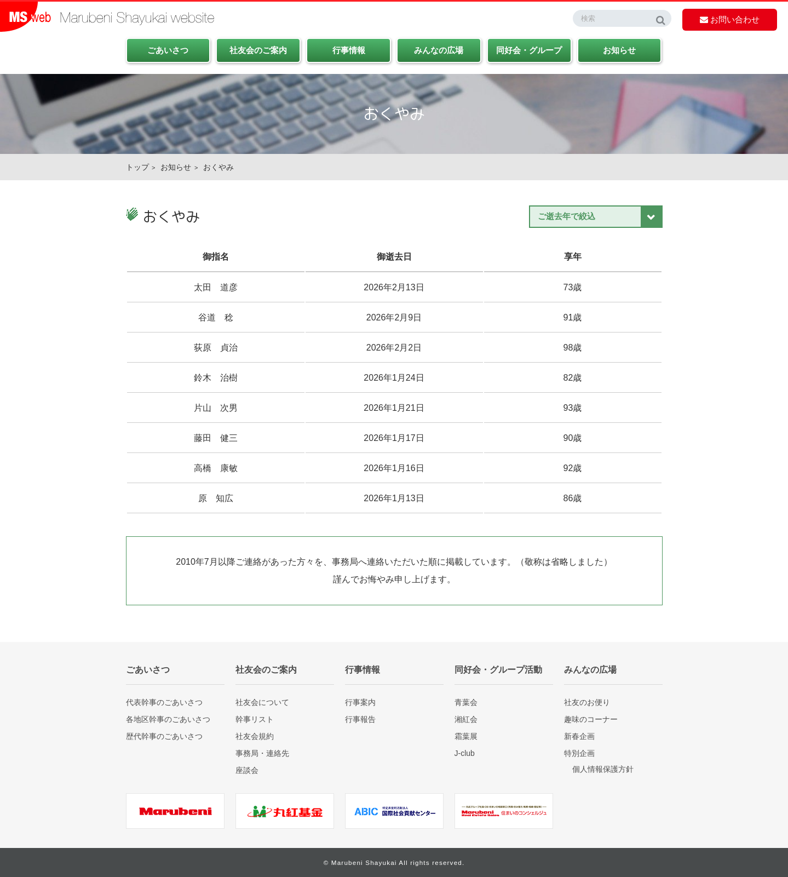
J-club (465, 753)
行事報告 (360, 719)
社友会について (262, 702)
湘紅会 (466, 719)
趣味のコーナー (591, 719)
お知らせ (619, 50)
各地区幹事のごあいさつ (168, 719)
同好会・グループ (529, 50)
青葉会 (466, 702)
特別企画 (579, 753)
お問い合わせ (730, 19)
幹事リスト (254, 719)
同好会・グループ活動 (498, 669)
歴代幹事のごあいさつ (164, 736)
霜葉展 (466, 736)
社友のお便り (587, 702)
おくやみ (218, 167)
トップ (137, 167)
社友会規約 (254, 736)
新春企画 (579, 736)
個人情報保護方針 (603, 769)
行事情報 (348, 50)
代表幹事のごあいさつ (164, 702)
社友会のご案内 (258, 50)
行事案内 (360, 702)
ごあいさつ (167, 50)
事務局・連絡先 (262, 753)
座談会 (246, 770)
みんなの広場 (438, 50)
